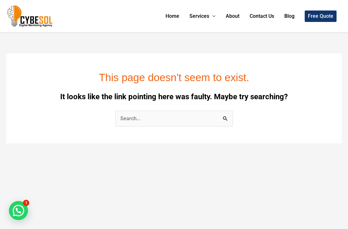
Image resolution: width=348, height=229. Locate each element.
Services (199, 16)
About (232, 16)
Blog (289, 16)
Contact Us (262, 16)
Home (172, 16)
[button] (321, 16)
